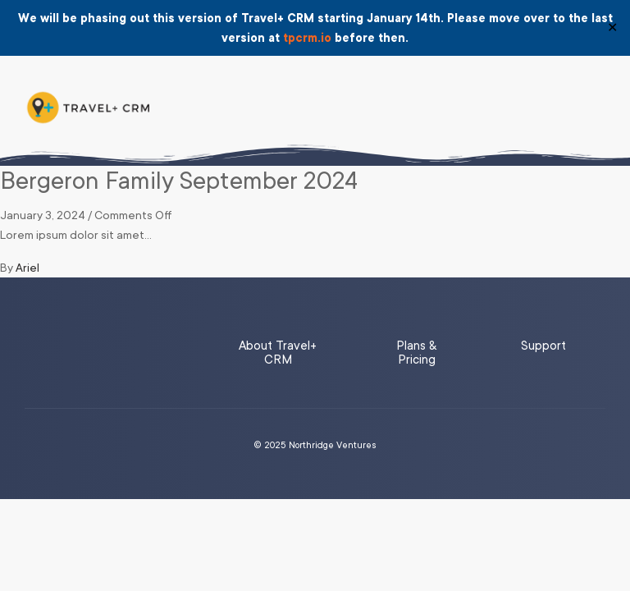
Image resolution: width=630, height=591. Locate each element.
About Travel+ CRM (278, 353)
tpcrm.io (307, 37)
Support (543, 346)
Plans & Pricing (416, 353)
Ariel (27, 267)
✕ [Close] (612, 27)
